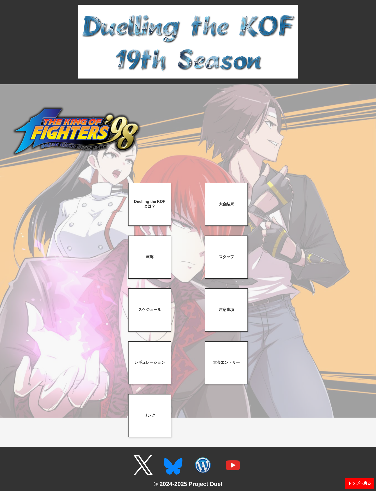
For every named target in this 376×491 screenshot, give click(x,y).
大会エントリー (226, 362)
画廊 (149, 257)
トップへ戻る (359, 483)
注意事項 (226, 310)
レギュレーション (149, 362)
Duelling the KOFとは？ (149, 204)
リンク (149, 415)
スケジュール (149, 310)
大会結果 (226, 204)
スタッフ (226, 257)
